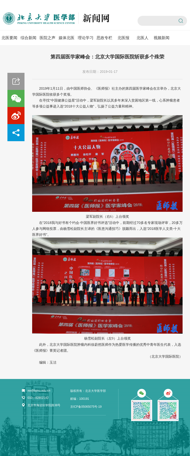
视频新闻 (161, 38)
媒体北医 (66, 38)
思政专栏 (104, 38)
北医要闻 (9, 38)
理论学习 (86, 38)
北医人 (142, 38)
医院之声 (47, 38)
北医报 (123, 38)
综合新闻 (28, 38)
